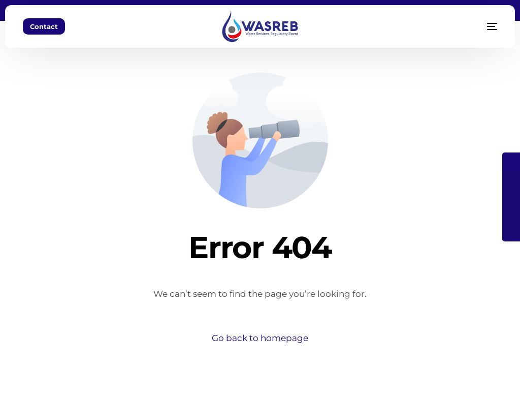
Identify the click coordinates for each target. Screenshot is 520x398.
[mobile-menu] (479, 26)
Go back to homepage (260, 338)
